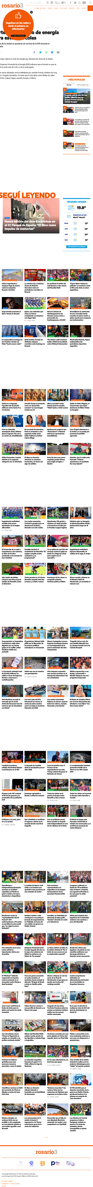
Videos (83, 8)
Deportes (72, 8)
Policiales (63, 8)
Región (56, 8)
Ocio (78, 8)
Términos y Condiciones (11, 1184)
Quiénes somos (7, 1181)
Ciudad (50, 8)
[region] (46, 19)
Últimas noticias (40, 8)
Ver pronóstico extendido (76, 246)
